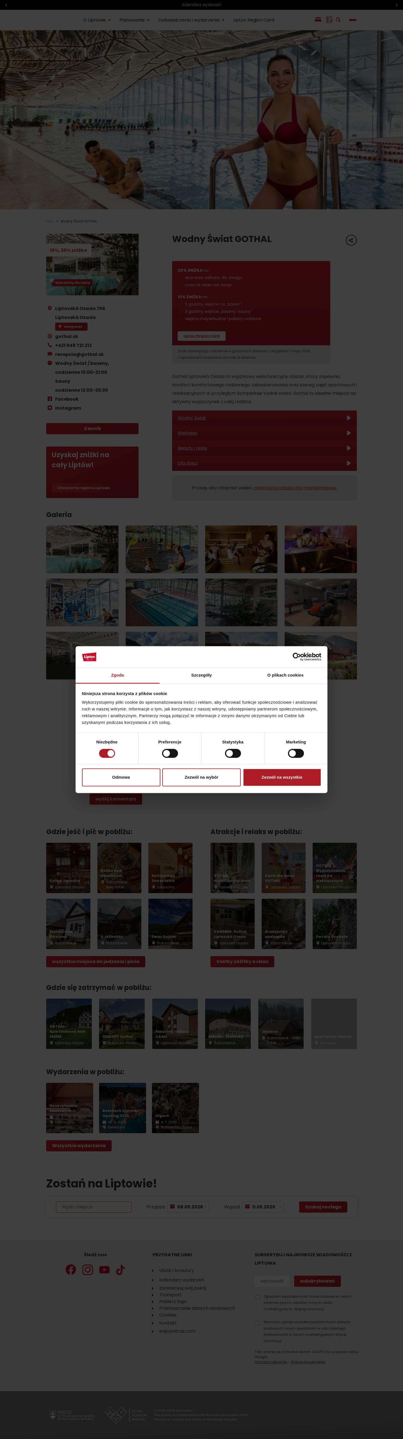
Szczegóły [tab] (201, 675)
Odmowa (121, 777)
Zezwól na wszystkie (282, 777)
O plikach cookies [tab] (285, 675)
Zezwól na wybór (201, 777)
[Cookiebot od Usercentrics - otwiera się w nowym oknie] (296, 656)
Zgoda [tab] (117, 675)
